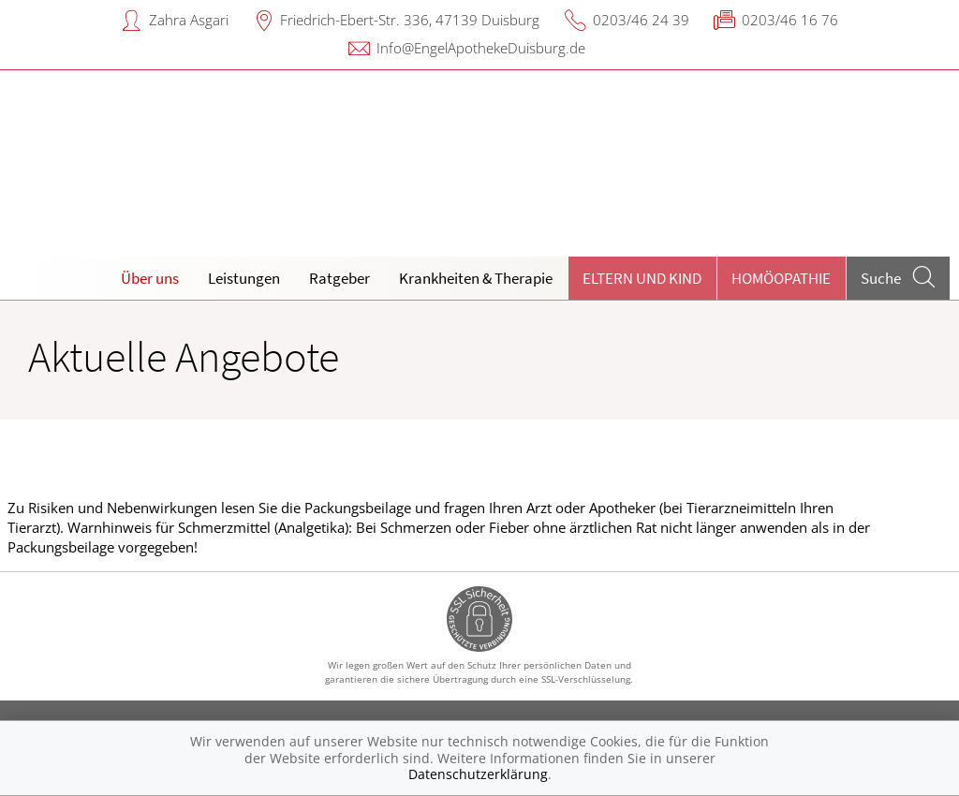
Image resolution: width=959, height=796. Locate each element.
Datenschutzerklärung (478, 774)
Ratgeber (339, 278)
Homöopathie (781, 278)
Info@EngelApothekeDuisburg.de (480, 47)
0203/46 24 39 (641, 19)
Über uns (150, 278)
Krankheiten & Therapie (476, 278)
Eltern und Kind (642, 278)
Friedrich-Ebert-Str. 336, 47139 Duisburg (409, 19)
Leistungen (244, 278)
